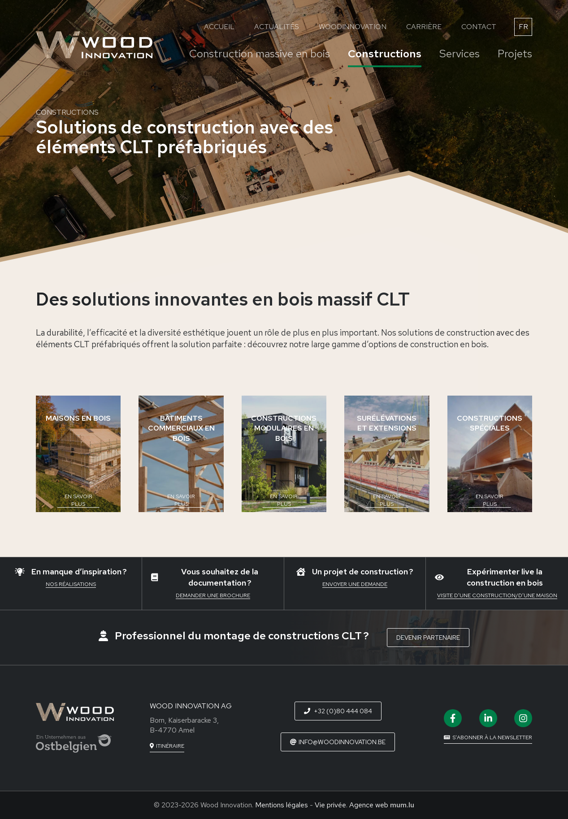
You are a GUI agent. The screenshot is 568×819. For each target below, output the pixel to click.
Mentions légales (281, 805)
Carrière (424, 26)
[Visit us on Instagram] (523, 718)
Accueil (219, 26)
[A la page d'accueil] (94, 44)
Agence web (368, 805)
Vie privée (330, 805)
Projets (515, 53)
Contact (478, 26)
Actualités (276, 26)
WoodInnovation (352, 26)
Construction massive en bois (259, 53)
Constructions (384, 53)
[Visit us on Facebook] (453, 718)
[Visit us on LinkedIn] (488, 718)
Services (459, 53)
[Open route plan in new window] (167, 746)
